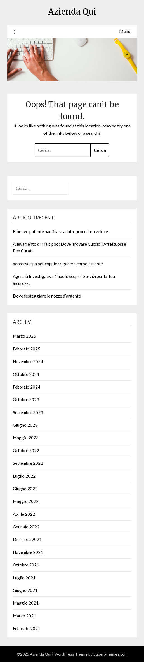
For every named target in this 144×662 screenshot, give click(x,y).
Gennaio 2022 (26, 526)
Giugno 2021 (25, 590)
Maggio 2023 (26, 437)
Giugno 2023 (25, 425)
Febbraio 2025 (26, 348)
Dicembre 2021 (27, 539)
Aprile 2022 (24, 514)
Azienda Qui (72, 11)
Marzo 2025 (24, 335)
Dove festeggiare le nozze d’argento (47, 295)
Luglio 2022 (24, 476)
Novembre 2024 (28, 361)
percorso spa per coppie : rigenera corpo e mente (58, 263)
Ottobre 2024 (26, 374)
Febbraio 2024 (26, 386)
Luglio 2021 (24, 577)
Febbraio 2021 (26, 628)
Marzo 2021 (24, 615)
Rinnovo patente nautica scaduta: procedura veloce (60, 231)
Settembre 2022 (28, 463)
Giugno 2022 (25, 488)
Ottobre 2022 (26, 450)
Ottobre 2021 (26, 564)
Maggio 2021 (26, 602)
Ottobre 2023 (26, 399)
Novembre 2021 (28, 552)
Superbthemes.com (110, 654)
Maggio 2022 (26, 501)
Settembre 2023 (28, 412)
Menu (124, 31)
